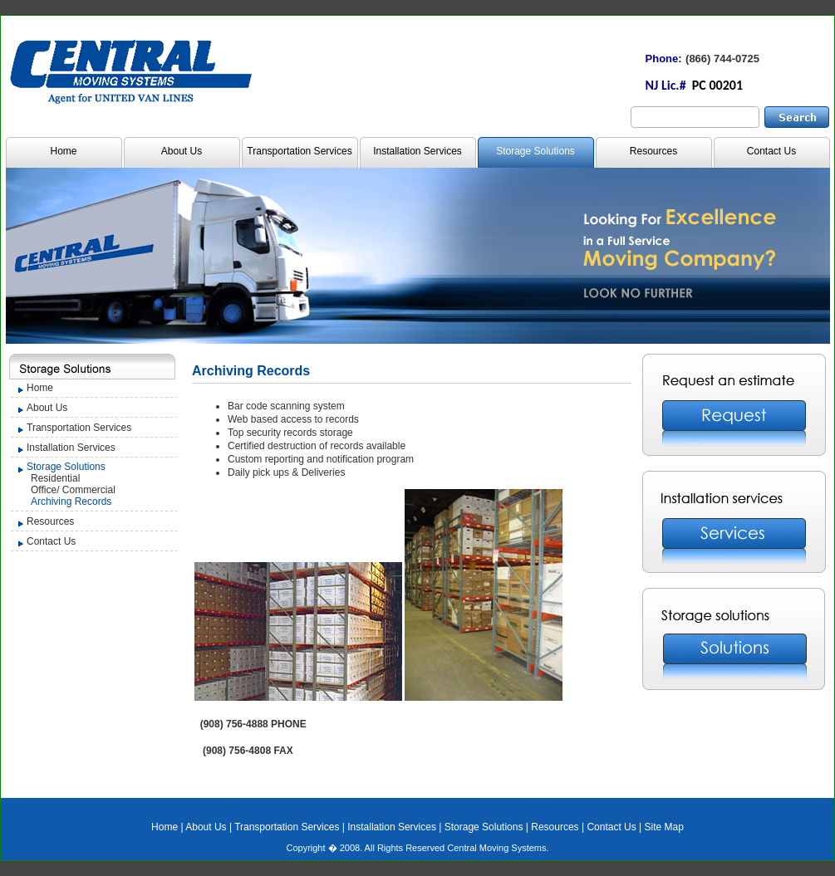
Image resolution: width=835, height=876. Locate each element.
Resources (653, 151)
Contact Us (771, 151)
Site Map (664, 827)
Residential (55, 478)
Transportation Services (299, 151)
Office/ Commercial (73, 490)
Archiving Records (71, 501)
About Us (181, 151)
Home (63, 151)
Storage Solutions (535, 151)
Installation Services (417, 151)
